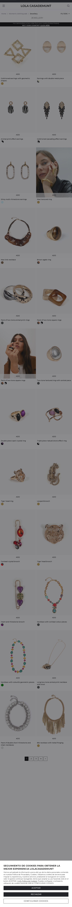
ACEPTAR (36, 888)
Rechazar (36, 894)
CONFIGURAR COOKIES (36, 901)
